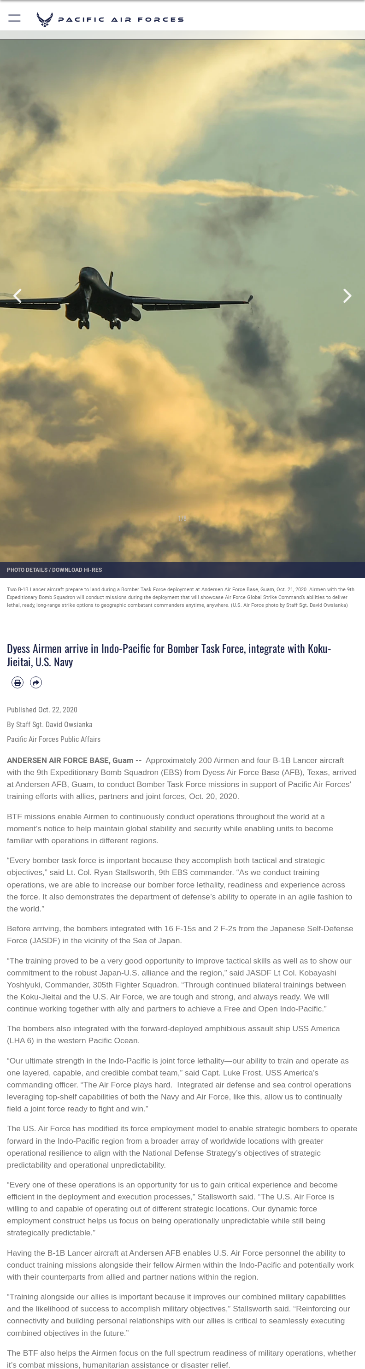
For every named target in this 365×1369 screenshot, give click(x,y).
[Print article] (18, 682)
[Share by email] (36, 682)
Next (347, 296)
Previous (18, 296)
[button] (15, 19)
